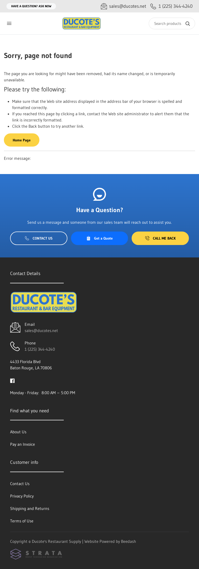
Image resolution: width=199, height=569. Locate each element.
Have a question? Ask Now (31, 6)
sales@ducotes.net (41, 330)
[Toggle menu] (9, 23)
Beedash (128, 541)
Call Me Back (160, 238)
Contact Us (39, 238)
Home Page (22, 140)
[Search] (172, 23)
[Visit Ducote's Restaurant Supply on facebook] (12, 380)
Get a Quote (99, 238)
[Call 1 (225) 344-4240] (171, 6)
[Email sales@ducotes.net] (123, 6)
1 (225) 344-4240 (40, 349)
